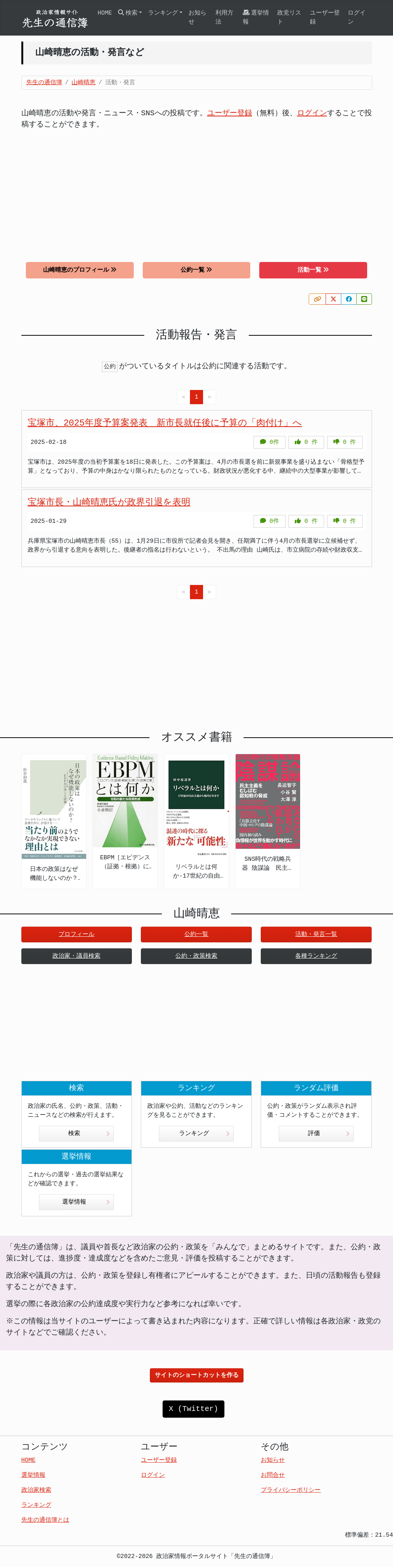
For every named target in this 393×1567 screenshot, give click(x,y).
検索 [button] (127, 12)
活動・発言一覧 (316, 934)
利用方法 (224, 17)
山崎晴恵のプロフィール (80, 270)
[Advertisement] (197, 190)
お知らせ (197, 17)
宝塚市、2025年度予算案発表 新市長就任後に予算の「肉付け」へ (165, 423)
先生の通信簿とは (45, 1520)
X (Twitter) (193, 1409)
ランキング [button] (163, 13)
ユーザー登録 (325, 17)
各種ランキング (316, 956)
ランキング (204, 1133)
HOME (105, 13)
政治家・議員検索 (76, 956)
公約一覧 (196, 270)
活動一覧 (313, 270)
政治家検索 (36, 1490)
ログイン (357, 17)
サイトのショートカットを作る (197, 1375)
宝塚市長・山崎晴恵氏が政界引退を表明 (109, 502)
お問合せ (273, 1475)
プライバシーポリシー (291, 1490)
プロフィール (76, 934)
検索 (89, 1133)
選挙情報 (256, 17)
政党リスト (289, 17)
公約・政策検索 (196, 956)
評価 (329, 1133)
